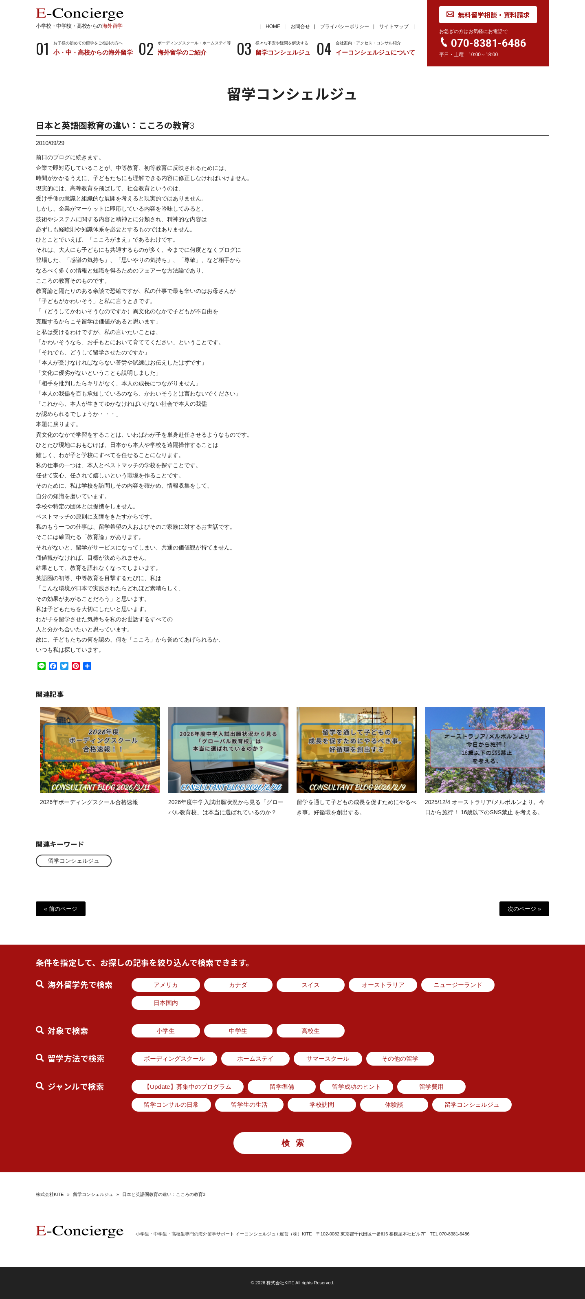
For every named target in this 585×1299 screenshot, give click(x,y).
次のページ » (524, 909)
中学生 (238, 1030)
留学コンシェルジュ (73, 860)
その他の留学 (400, 1058)
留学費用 (431, 1086)
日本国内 (166, 1002)
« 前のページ (60, 909)
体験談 (394, 1104)
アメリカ (166, 984)
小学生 (165, 1030)
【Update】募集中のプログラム (187, 1086)
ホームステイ (255, 1058)
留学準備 (282, 1086)
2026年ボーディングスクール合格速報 (89, 809)
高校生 (310, 1030)
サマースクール (327, 1058)
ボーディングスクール (174, 1058)
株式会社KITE (50, 1194)
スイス (310, 984)
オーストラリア (383, 984)
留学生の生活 (249, 1104)
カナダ (238, 984)
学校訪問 (322, 1104)
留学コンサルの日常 (171, 1104)
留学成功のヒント (356, 1086)
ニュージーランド (457, 984)
